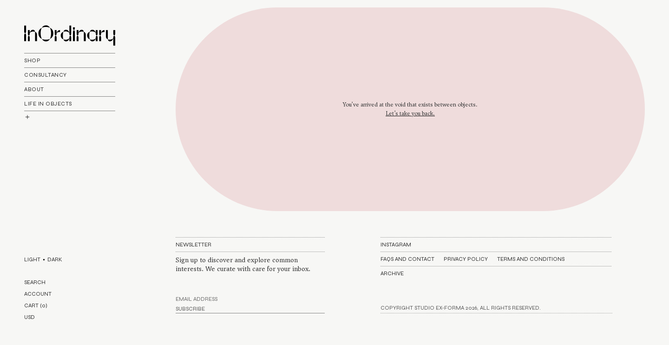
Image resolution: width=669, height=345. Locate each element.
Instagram (395, 244)
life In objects (48, 103)
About (34, 89)
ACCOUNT (38, 294)
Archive (392, 273)
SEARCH (35, 282)
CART (35, 305)
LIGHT (32, 259)
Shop (32, 60)
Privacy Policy (466, 259)
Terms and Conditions (530, 259)
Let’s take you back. (410, 113)
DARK (54, 259)
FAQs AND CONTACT (407, 259)
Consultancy (45, 75)
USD (29, 317)
